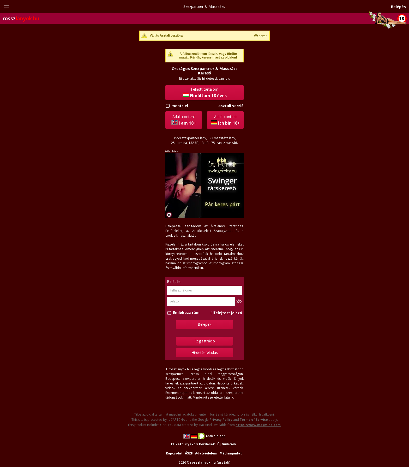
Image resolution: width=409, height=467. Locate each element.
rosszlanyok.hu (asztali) (210, 462)
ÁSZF (189, 453)
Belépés (398, 6)
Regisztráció (204, 340)
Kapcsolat (174, 453)
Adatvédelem (206, 453)
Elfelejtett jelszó (226, 312)
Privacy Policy (220, 419)
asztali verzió (231, 105)
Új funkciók (226, 444)
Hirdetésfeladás (204, 352)
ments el (179, 105)
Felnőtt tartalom (205, 92)
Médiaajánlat (231, 453)
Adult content (183, 120)
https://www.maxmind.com (258, 425)
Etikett (177, 444)
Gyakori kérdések (200, 444)
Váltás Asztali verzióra (166, 35)
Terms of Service (254, 419)
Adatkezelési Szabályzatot (212, 231)
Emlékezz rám (186, 312)
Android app (216, 436)
